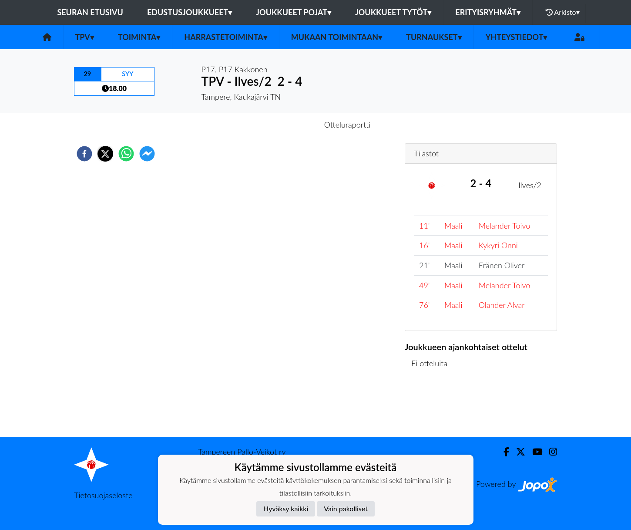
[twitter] (105, 154)
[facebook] (84, 154)
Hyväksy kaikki (285, 508)
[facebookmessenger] (147, 154)
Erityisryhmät (487, 12)
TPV (84, 37)
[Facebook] (503, 451)
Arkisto (563, 12)
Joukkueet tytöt (393, 12)
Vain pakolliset (346, 508)
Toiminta (139, 37)
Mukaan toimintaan (336, 37)
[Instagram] (549, 451)
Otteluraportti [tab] (347, 124)
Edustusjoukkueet (189, 12)
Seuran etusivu (90, 12)
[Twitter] (517, 451)
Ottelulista (433, 407)
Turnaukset (434, 37)
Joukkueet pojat (293, 12)
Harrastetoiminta (225, 37)
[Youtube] (533, 451)
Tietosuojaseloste (103, 495)
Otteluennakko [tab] (285, 124)
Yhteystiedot (516, 37)
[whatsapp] (126, 154)
